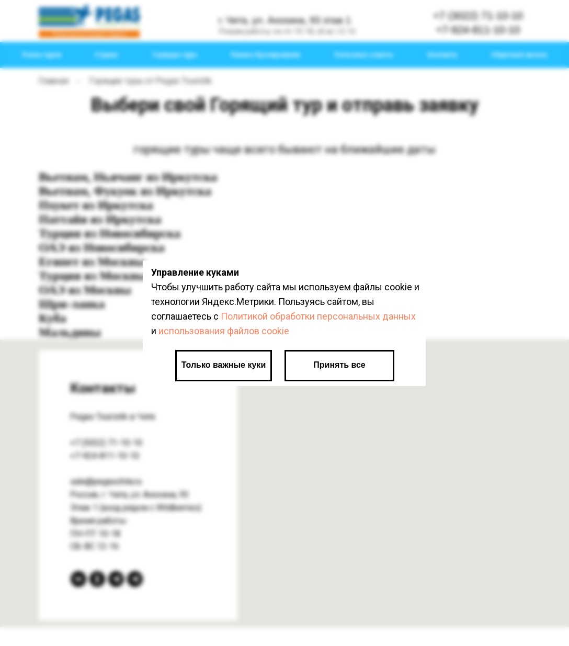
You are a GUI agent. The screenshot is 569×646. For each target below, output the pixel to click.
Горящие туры (174, 55)
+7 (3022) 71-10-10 (106, 443)
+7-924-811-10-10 (104, 456)
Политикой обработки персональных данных (318, 316)
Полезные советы (363, 55)
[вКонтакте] (78, 579)
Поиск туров (41, 55)
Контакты (442, 55)
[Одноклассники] (97, 579)
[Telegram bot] (135, 579)
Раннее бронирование (266, 55)
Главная (54, 81)
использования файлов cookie (223, 330)
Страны (106, 55)
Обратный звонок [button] (519, 55)
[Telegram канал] (116, 579)
